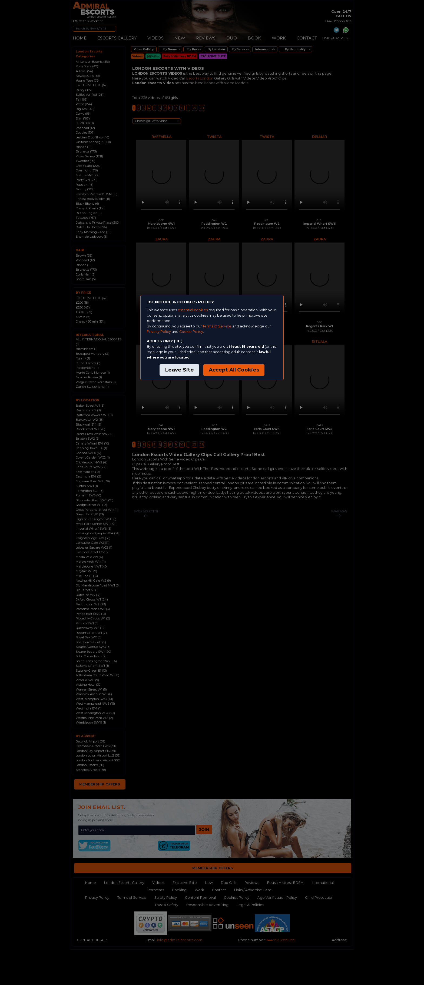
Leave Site (179, 370)
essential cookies (193, 310)
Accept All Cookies (234, 370)
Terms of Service (217, 326)
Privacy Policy (159, 332)
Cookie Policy (191, 332)
